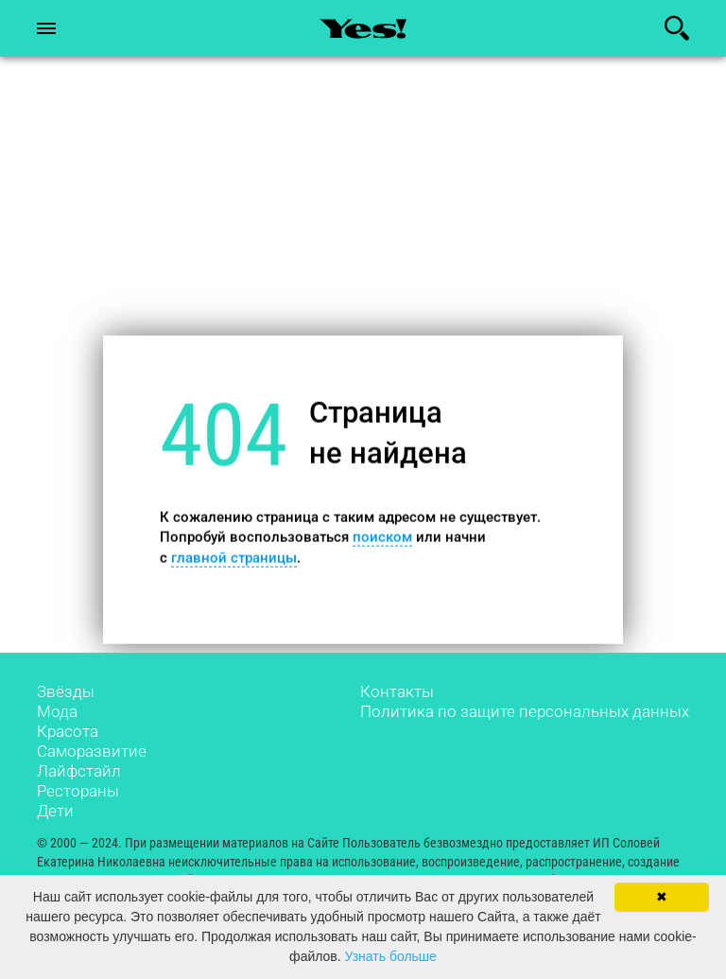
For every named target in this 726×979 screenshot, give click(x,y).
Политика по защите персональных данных (524, 711)
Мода (57, 711)
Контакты (397, 691)
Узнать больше (391, 956)
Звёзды (66, 691)
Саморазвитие (92, 751)
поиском (382, 537)
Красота (67, 731)
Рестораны (78, 790)
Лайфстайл (79, 770)
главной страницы (234, 557)
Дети (55, 810)
